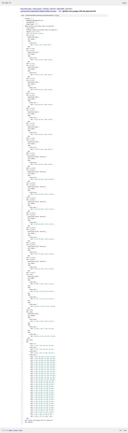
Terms (20, 430)
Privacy (16, 430)
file (56, 15)
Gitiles (10, 430)
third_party (37, 9)
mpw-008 (60, 9)
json (124, 430)
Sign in (124, 3)
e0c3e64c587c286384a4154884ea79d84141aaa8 (38, 11)
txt (120, 430)
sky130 (52, 9)
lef (60, 11)
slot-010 (68, 9)
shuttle (46, 9)
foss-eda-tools (25, 9)
